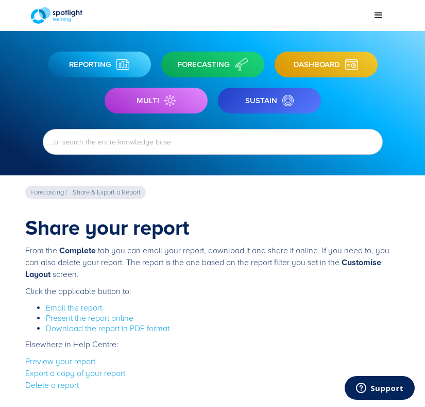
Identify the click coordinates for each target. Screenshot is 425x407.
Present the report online (89, 318)
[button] (378, 15)
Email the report (74, 308)
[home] (197, 15)
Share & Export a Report (107, 192)
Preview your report (60, 361)
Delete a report (52, 385)
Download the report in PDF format (107, 328)
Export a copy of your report (75, 373)
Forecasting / (48, 192)
